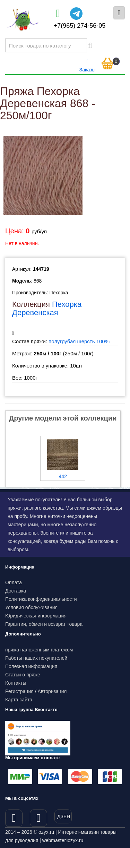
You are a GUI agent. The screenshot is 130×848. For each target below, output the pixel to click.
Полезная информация (31, 666)
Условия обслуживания (31, 607)
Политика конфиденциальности (41, 599)
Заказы (87, 65)
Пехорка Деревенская (46, 308)
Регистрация (19, 691)
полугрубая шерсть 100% (79, 341)
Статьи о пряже (22, 674)
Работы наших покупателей (36, 658)
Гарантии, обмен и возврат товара (44, 624)
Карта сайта (18, 699)
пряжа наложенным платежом (39, 649)
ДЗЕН (63, 816)
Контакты (15, 683)
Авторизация (52, 691)
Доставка (15, 591)
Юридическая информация (36, 615)
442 (63, 476)
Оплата (13, 582)
